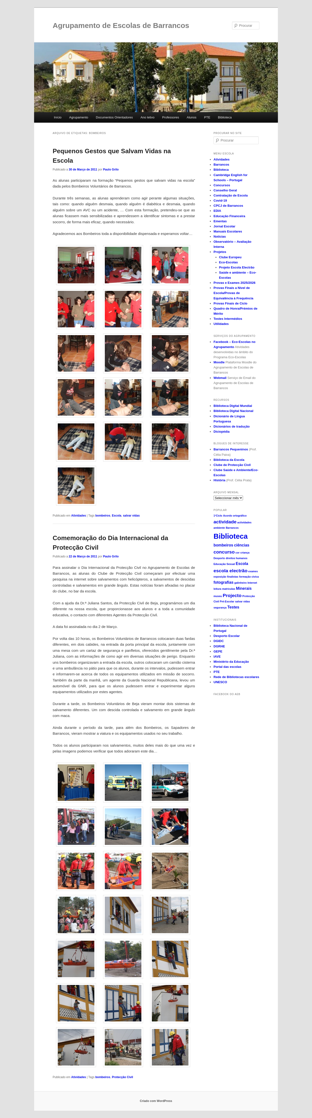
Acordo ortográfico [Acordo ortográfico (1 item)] (235, 515)
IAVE (217, 656)
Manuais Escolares (228, 231)
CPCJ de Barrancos (228, 205)
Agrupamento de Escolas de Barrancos (121, 25)
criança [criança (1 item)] (244, 552)
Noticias (220, 236)
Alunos (191, 117)
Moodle (219, 362)
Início (57, 117)
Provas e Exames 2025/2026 (234, 283)
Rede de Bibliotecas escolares (236, 677)
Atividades (78, 515)
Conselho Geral (225, 190)
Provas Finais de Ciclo (230, 303)
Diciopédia (222, 431)
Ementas (220, 221)
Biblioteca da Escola (229, 460)
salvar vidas (131, 515)
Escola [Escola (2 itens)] (242, 564)
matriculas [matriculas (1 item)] (228, 588)
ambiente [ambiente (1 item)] (219, 527)
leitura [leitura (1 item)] (217, 588)
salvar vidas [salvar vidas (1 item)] (242, 601)
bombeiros (102, 515)
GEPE (218, 651)
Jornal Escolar (224, 226)
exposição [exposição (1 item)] (220, 576)
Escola (116, 515)
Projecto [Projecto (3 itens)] (232, 595)
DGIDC (219, 641)
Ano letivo (148, 117)
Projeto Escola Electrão (236, 267)
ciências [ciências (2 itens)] (241, 545)
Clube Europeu (230, 257)
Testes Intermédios (228, 319)
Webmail (220, 378)
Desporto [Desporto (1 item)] (219, 558)
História (219, 480)
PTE (207, 117)
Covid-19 (220, 200)
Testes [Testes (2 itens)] (233, 607)
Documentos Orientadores (114, 117)
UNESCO (220, 682)
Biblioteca (225, 117)
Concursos (222, 185)
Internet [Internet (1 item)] (252, 582)
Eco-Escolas (228, 262)
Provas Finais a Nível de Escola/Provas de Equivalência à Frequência (233, 293)
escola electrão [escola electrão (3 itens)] (230, 570)
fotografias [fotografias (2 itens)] (224, 582)
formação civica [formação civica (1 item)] (249, 576)
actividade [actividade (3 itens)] (225, 521)
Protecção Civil (122, 1077)
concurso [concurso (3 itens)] (224, 552)
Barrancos (221, 164)
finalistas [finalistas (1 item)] (232, 576)
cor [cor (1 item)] (237, 552)
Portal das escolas (227, 667)
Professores (170, 117)
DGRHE (219, 646)
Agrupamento (78, 117)
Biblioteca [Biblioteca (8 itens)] (231, 536)
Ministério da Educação (231, 661)
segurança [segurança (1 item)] (220, 607)
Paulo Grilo (111, 169)
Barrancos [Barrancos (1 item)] (232, 527)
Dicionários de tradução (232, 426)
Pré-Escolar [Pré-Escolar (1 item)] (227, 601)
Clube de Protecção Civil (232, 465)
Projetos (220, 252)
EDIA (217, 211)
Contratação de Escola (231, 195)
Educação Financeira (229, 216)
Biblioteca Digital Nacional (233, 411)
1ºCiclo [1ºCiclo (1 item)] (218, 515)
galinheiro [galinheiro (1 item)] (240, 582)
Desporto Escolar (227, 636)
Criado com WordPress (156, 1101)
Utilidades (221, 324)
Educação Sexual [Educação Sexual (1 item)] (224, 564)
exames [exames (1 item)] (253, 571)
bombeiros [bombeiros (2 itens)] (223, 545)
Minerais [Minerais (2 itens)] (244, 588)
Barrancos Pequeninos (231, 449)
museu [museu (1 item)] (218, 596)
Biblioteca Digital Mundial (233, 406)
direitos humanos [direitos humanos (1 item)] (236, 558)
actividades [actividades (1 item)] (244, 522)
